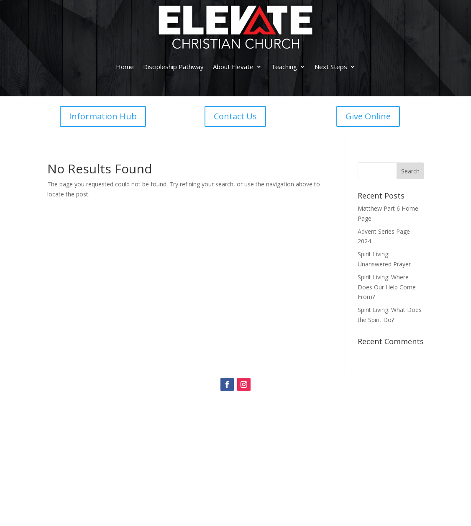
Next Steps (331, 66)
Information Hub (103, 116)
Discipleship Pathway (173, 66)
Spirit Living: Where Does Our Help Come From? (387, 287)
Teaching (284, 66)
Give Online (368, 116)
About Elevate (233, 66)
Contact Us (235, 116)
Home (125, 66)
